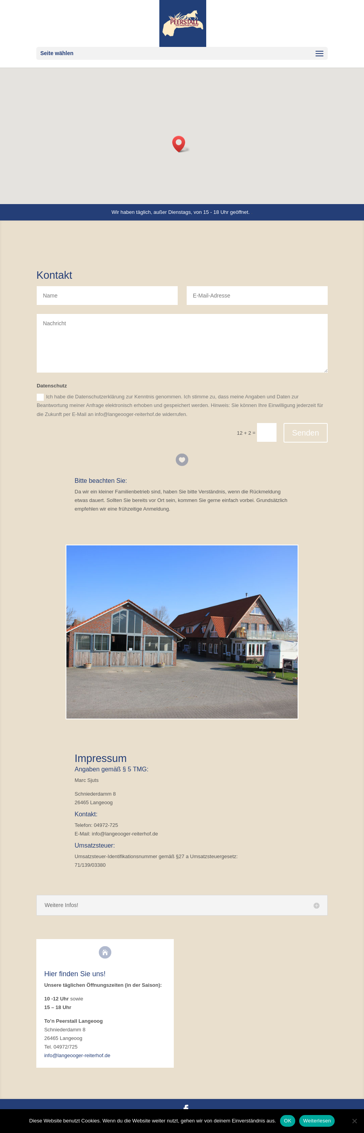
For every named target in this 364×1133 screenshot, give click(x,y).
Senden (305, 432)
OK (287, 1121)
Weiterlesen (317, 1121)
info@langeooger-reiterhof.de (77, 1055)
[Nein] (354, 1121)
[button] (181, 144)
